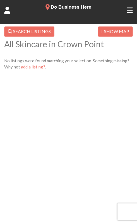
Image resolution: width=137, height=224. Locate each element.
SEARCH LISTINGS (29, 31)
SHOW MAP (115, 31)
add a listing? (33, 66)
